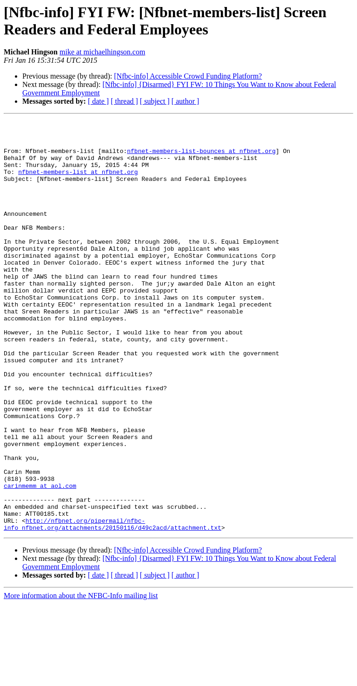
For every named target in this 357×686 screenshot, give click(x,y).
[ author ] (185, 101)
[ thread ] (124, 101)
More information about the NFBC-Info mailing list (81, 678)
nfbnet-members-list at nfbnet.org (78, 183)
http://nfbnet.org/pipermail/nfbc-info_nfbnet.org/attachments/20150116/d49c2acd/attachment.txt (112, 605)
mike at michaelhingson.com (102, 52)
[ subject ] (155, 101)
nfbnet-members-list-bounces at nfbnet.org (201, 157)
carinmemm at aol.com (40, 559)
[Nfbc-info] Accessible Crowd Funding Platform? (188, 76)
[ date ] (98, 101)
